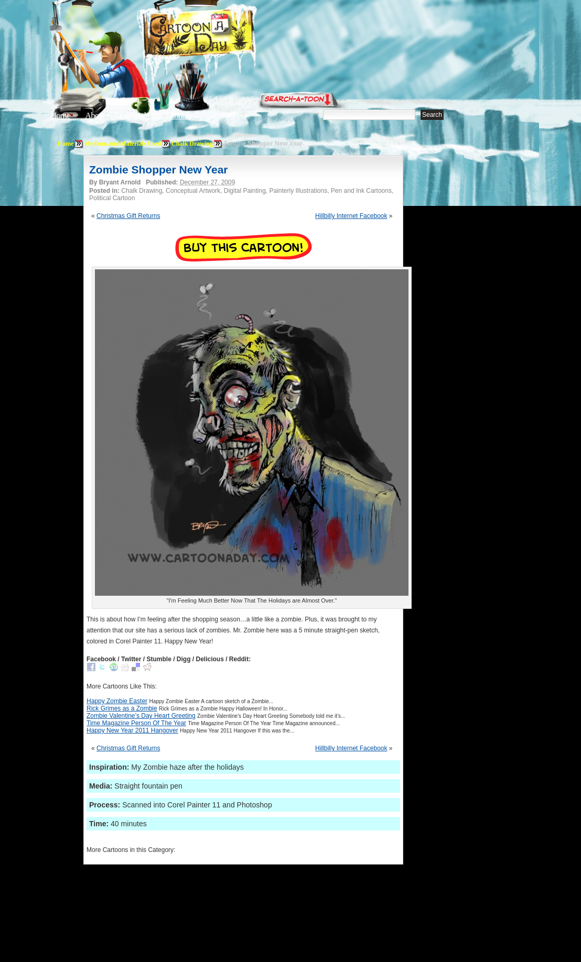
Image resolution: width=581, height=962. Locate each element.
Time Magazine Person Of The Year (136, 723)
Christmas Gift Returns (128, 216)
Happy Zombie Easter (117, 701)
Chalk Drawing (192, 143)
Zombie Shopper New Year (158, 169)
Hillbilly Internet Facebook (351, 216)
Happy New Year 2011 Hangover (132, 730)
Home (60, 116)
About (95, 116)
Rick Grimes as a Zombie (122, 708)
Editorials (134, 116)
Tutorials (177, 116)
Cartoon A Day (224, 35)
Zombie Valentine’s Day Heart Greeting (141, 715)
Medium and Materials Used (122, 143)
